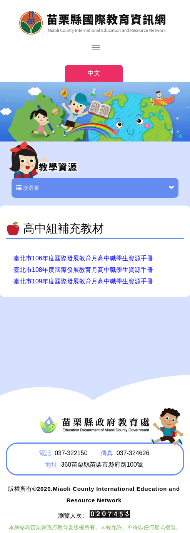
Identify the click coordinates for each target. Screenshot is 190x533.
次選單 (95, 188)
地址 (51, 464)
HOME (95, 22)
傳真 (106, 453)
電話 (45, 453)
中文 (94, 73)
